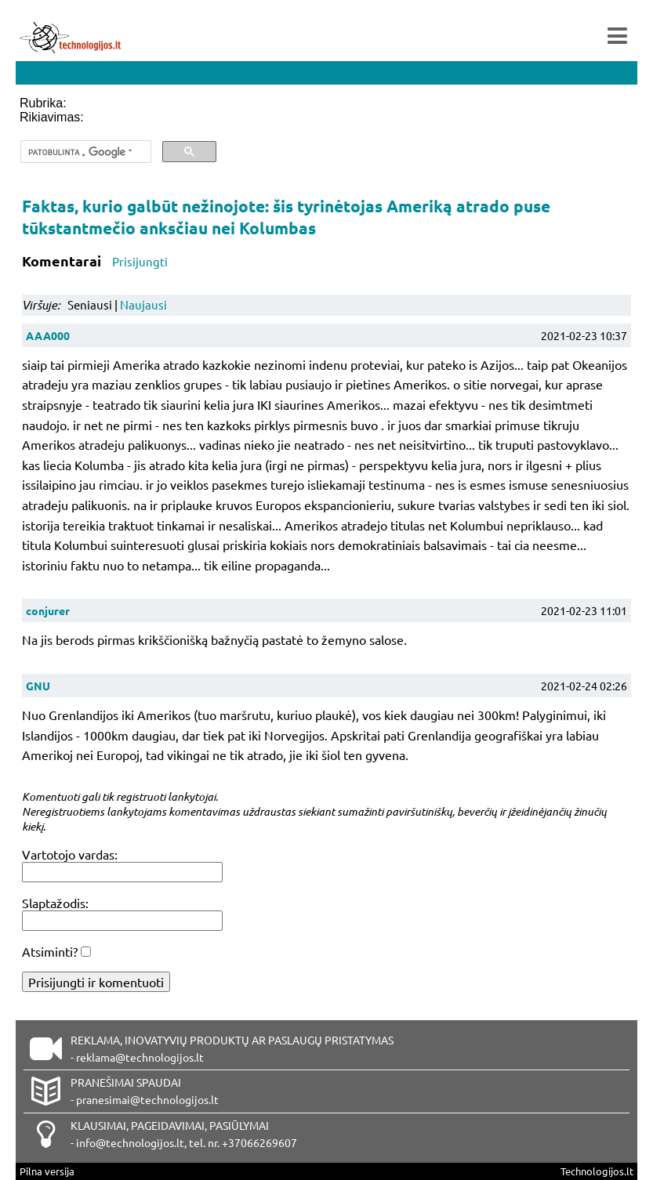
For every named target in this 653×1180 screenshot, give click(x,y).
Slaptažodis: (55, 902)
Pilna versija (47, 1171)
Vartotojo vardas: (70, 854)
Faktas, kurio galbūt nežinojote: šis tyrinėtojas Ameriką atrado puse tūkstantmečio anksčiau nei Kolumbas (286, 216)
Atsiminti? (50, 951)
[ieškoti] (84, 152)
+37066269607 (259, 1142)
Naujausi (143, 304)
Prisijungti (140, 261)
